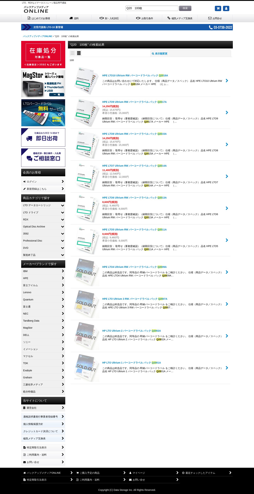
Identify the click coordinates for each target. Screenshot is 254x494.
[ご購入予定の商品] (218, 8)
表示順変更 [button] (159, 53)
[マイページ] (226, 8)
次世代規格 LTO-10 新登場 (59, 27)
